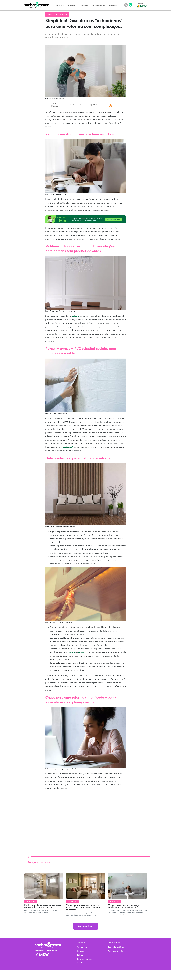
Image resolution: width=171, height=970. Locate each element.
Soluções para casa (39, 862)
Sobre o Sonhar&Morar (116, 947)
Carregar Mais (85, 926)
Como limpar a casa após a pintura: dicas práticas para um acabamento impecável (83, 907)
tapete (72, 652)
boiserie (76, 316)
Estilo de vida (83, 5)
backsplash (68, 447)
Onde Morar (113, 5)
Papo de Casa (59, 5)
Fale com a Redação (115, 951)
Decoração (71, 5)
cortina (81, 652)
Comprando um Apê (99, 5)
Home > (51, 14)
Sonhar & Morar (36, 3)
